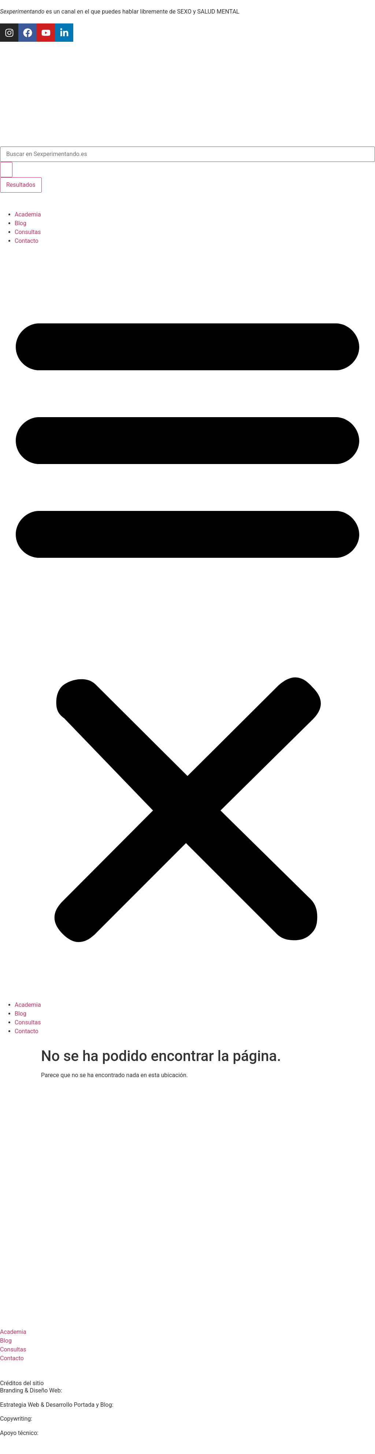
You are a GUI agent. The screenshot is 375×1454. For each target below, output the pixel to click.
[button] (187, 623)
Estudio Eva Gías (137, 1404)
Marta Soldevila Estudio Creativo (106, 1390)
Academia (28, 214)
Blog (20, 223)
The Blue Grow (59, 1432)
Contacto (26, 240)
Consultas (28, 232)
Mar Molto (47, 1418)
